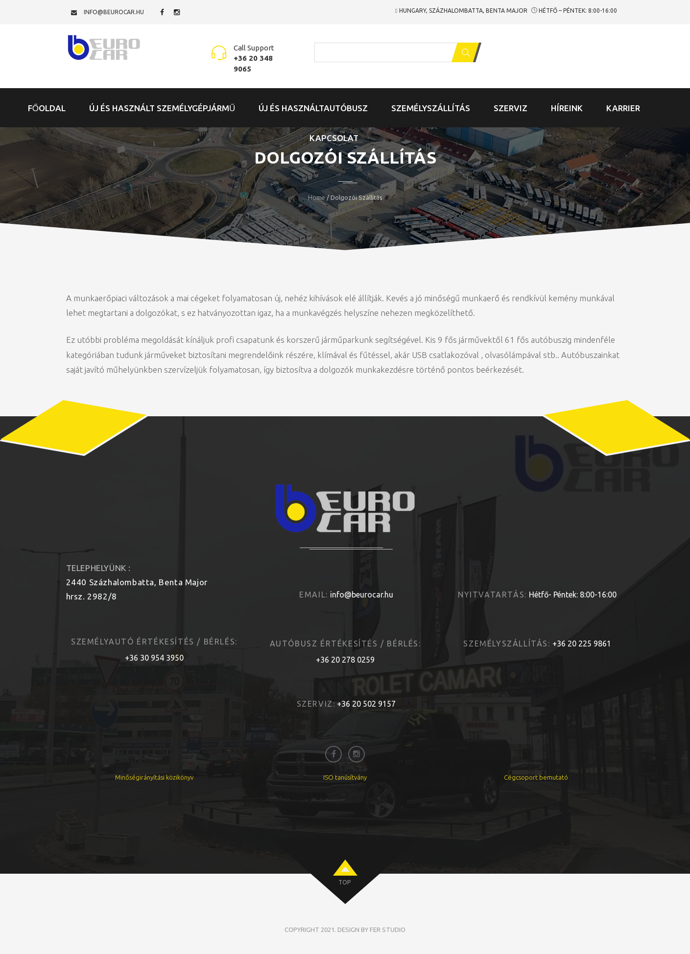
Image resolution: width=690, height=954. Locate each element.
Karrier (623, 108)
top (344, 882)
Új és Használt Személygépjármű (162, 108)
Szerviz (510, 108)
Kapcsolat (333, 138)
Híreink (567, 108)
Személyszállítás (430, 108)
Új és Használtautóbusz (313, 108)
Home (316, 197)
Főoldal (47, 108)
